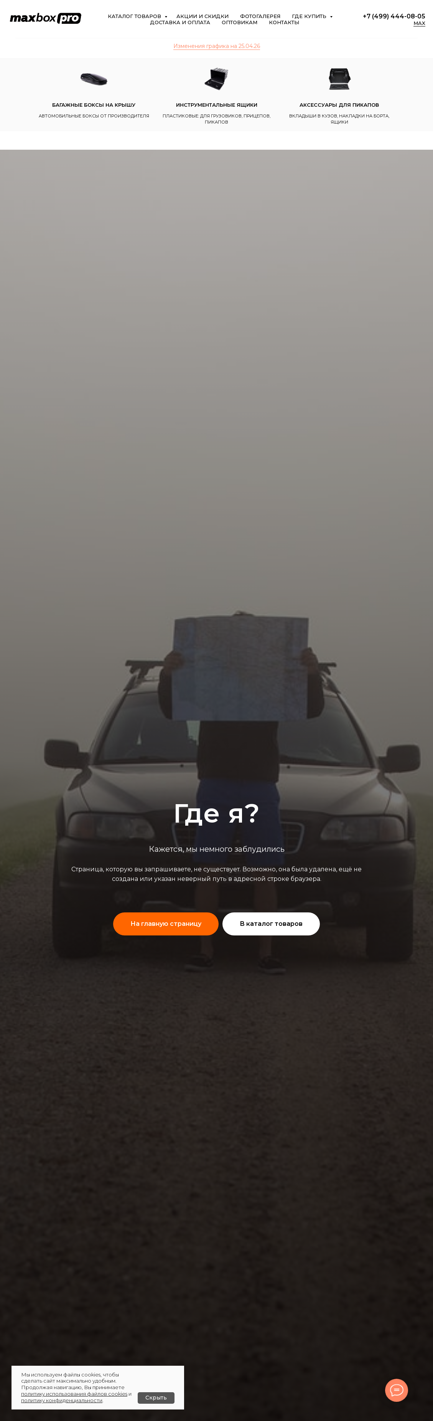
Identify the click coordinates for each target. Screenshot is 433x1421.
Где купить (310, 16)
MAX (419, 23)
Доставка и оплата (180, 22)
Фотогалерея (260, 16)
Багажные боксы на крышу (93, 105)
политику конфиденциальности (61, 1400)
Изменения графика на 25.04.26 (216, 46)
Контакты (284, 22)
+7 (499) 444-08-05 (394, 16)
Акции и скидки (202, 16)
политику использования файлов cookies (74, 1394)
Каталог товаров (135, 16)
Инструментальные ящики (216, 105)
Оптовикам (239, 22)
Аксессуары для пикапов (339, 105)
